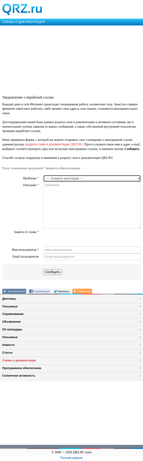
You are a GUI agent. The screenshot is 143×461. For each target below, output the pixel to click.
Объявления (11, 321)
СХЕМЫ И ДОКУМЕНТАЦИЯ (23, 22)
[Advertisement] (71, 59)
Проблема (31, 178)
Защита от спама (26, 232)
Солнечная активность (18, 375)
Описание (31, 185)
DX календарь (12, 329)
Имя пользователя (25, 249)
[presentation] (77, 237)
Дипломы (9, 298)
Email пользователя (26, 256)
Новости (8, 345)
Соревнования (12, 314)
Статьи (7, 352)
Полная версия (71, 458)
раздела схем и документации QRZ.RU (54, 144)
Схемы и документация (19, 360)
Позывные (10, 306)
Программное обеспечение (21, 368)
